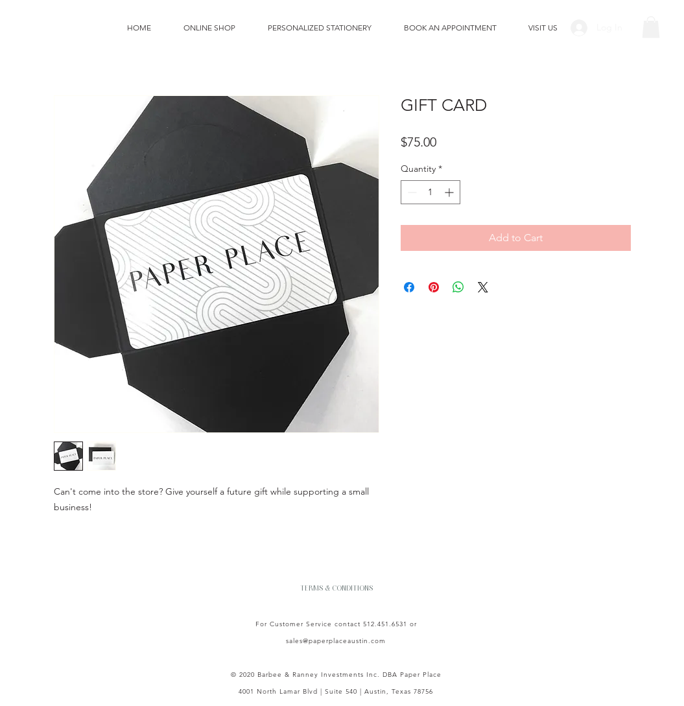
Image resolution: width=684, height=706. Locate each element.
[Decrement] (411, 192)
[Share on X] (483, 287)
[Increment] (450, 192)
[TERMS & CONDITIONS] (336, 588)
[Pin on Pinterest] (434, 287)
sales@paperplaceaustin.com (336, 641)
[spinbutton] (430, 192)
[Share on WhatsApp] (458, 287)
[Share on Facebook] (409, 287)
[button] (651, 27)
